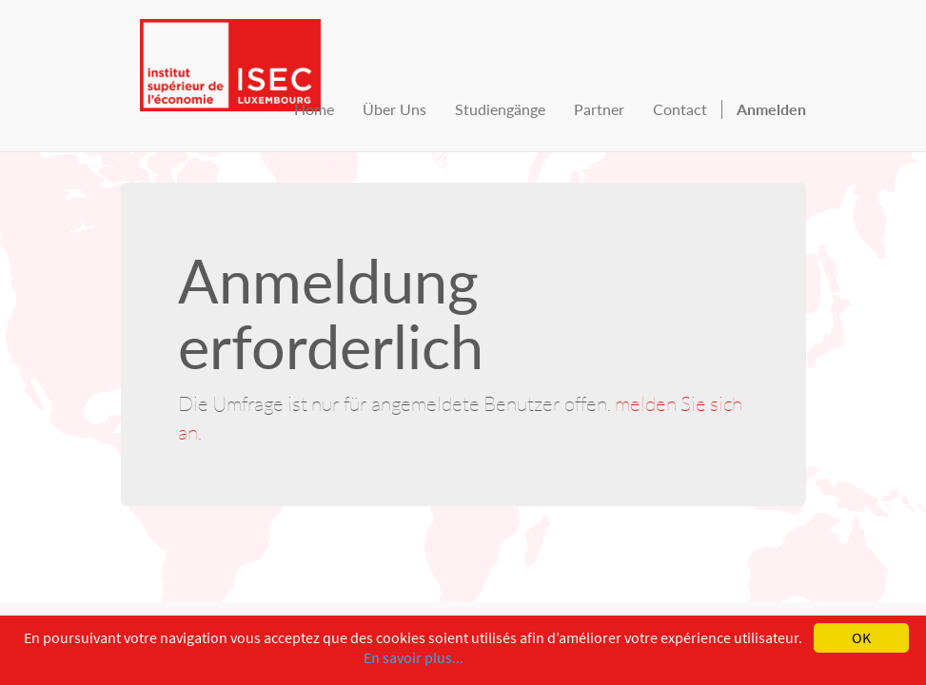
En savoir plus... (413, 657)
